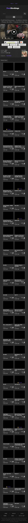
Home (6, 513)
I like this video (5, 42)
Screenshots (22, 44)
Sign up (12, 3)
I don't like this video (18, 42)
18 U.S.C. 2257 (21, 515)
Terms (5, 515)
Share (10, 47)
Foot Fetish (9, 55)
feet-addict (24, 50)
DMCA (12, 515)
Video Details (5, 44)
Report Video (14, 44)
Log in (16, 3)
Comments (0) (17, 47)
